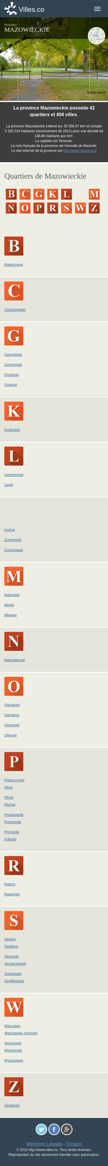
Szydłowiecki (14, 981)
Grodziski (11, 375)
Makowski (12, 595)
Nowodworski (14, 660)
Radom (10, 884)
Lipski (8, 485)
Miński (9, 605)
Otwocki (10, 735)
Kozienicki (12, 430)
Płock (8, 787)
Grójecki (10, 385)
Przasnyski (12, 822)
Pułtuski (10, 839)
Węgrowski (12, 1043)
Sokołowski (13, 974)
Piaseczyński (14, 780)
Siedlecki (11, 946)
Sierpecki (11, 957)
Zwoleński (12, 1105)
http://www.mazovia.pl (80, 151)
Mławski (10, 615)
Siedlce (10, 939)
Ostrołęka (11, 715)
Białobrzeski (13, 265)
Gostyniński (13, 365)
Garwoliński (13, 355)
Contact (74, 1144)
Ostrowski (12, 725)
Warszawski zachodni (20, 1033)
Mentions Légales (44, 1144)
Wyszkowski (13, 1061)
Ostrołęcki (12, 705)
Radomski (12, 894)
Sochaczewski (15, 964)
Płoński (10, 805)
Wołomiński (13, 1050)
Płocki (9, 797)
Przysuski (11, 832)
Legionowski (13, 475)
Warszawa (12, 1026)
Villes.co (31, 9)
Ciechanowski (15, 310)
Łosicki (9, 530)
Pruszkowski (14, 815)
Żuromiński (12, 540)
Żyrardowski (13, 550)
